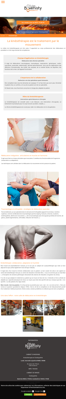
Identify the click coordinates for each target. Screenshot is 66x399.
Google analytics (26, 391)
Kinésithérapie (13, 35)
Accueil (3, 35)
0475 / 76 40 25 (33, 369)
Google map (39, 391)
